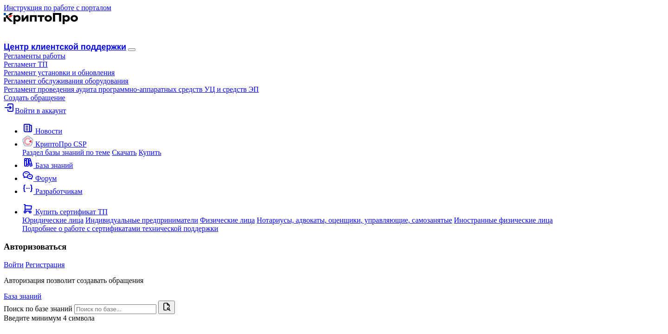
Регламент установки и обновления (59, 73)
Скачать (124, 152)
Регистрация (45, 265)
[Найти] (166, 307)
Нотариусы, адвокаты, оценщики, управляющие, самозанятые (354, 220)
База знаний (22, 296)
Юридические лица (53, 220)
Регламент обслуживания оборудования (66, 81)
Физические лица (227, 220)
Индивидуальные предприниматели (141, 220)
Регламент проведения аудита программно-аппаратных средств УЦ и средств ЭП (131, 89)
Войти (14, 265)
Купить (150, 152)
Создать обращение (34, 98)
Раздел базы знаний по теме (66, 152)
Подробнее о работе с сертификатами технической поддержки (120, 228)
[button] (34, 56)
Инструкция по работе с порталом (57, 8)
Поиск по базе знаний (38, 309)
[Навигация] (131, 49)
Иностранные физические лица (503, 220)
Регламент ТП (26, 64)
